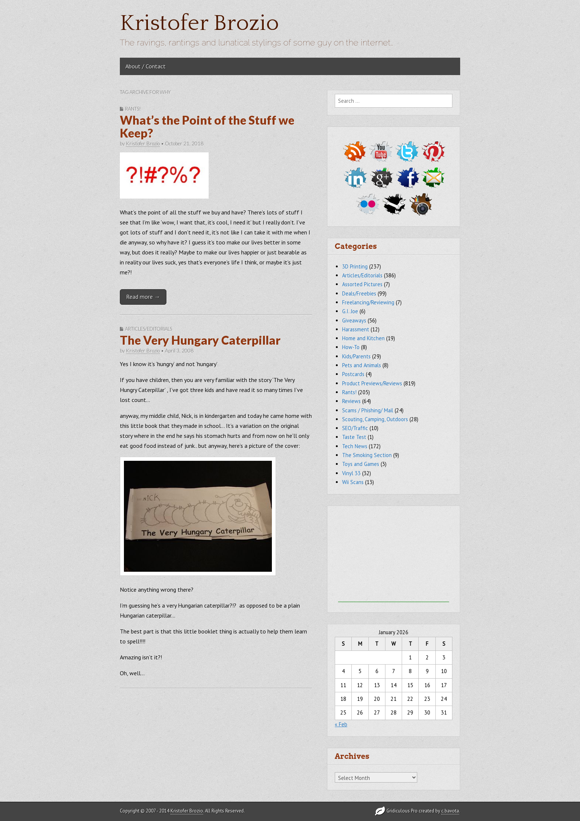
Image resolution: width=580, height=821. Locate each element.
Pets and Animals (361, 365)
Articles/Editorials (148, 329)
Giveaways (354, 320)
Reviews (351, 401)
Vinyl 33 (351, 473)
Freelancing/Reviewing (368, 302)
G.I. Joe (350, 311)
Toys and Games (360, 463)
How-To (351, 347)
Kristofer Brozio (199, 23)
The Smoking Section (367, 455)
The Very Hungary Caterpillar (200, 340)
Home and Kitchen (363, 338)
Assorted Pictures (362, 284)
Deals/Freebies (359, 293)
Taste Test (354, 436)
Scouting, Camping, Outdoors (375, 419)
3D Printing (355, 266)
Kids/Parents (356, 356)
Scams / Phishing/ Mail (367, 410)
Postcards (353, 374)
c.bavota (450, 811)
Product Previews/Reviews (372, 383)
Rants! (133, 109)
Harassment (355, 329)
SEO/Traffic (355, 428)
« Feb (341, 724)
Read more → (143, 296)
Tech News (354, 446)
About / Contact (145, 66)
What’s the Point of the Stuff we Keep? (207, 126)
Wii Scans (353, 482)
